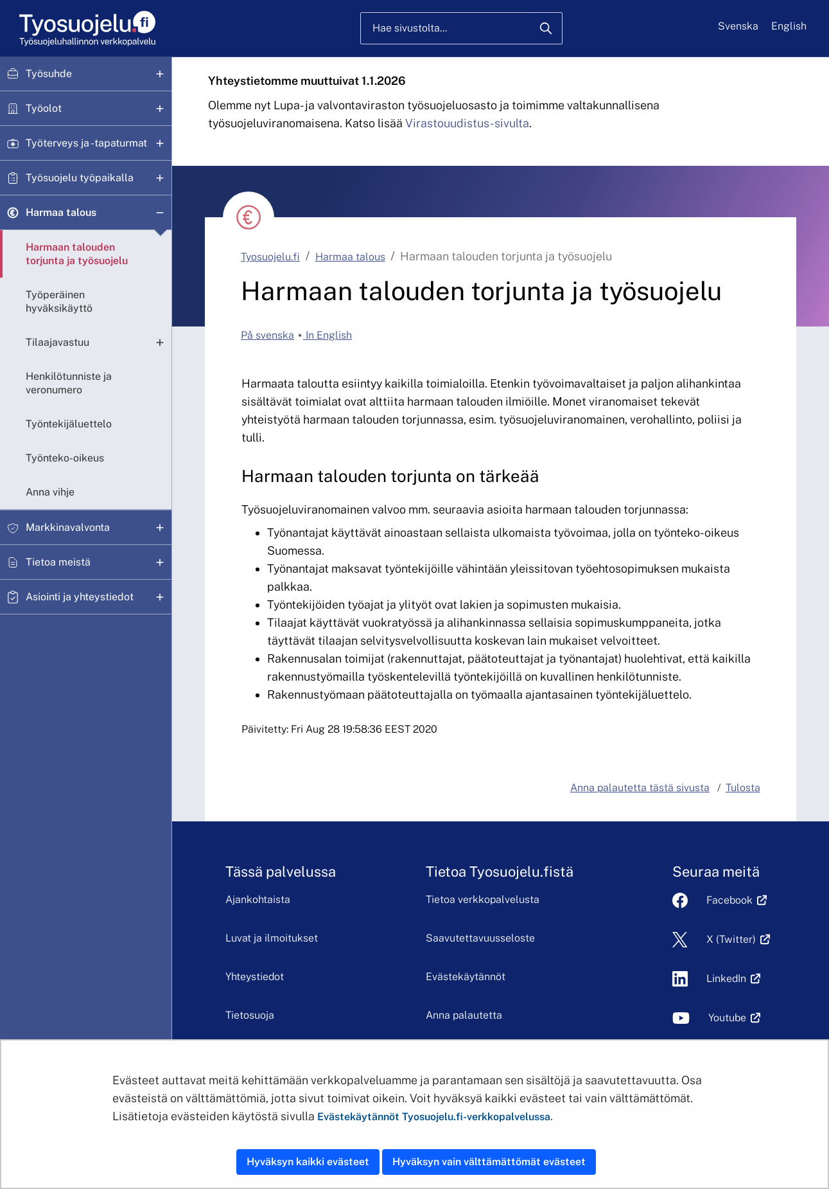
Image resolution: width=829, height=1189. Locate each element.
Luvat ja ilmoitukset (271, 938)
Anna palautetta (464, 1015)
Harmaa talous (61, 212)
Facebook (729, 900)
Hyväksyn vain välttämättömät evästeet (489, 1162)
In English (327, 335)
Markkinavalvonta (68, 527)
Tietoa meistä (58, 562)
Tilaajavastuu (57, 342)
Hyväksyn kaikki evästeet (308, 1162)
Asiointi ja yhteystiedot (80, 597)
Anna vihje (50, 492)
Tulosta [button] (743, 788)
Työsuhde (49, 73)
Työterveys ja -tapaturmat (86, 143)
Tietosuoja (249, 1015)
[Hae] (545, 28)
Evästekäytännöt (465, 976)
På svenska (267, 335)
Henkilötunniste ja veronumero (69, 383)
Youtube (727, 1018)
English (789, 26)
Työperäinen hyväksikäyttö (59, 301)
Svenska (738, 26)
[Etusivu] (86, 28)
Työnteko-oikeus (65, 458)
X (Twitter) (731, 939)
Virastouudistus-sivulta (467, 123)
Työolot (44, 108)
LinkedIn (726, 978)
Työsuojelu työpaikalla (80, 178)
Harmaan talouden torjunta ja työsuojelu (77, 254)
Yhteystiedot (254, 976)
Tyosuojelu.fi (270, 257)
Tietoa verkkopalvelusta (482, 899)
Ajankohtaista (257, 899)
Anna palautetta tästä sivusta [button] (640, 788)
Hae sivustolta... (409, 28)
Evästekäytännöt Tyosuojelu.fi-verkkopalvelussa (433, 1117)
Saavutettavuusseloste (480, 938)
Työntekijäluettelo (69, 424)
